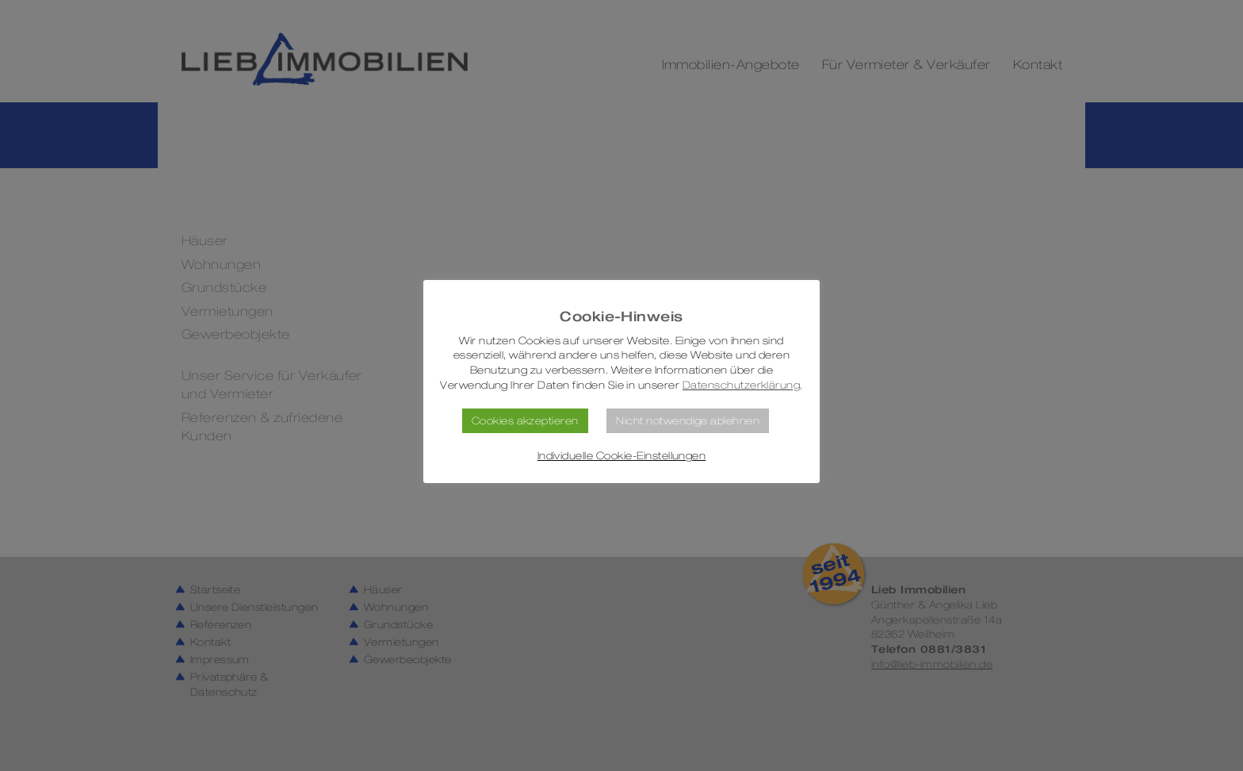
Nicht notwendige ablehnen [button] (687, 420)
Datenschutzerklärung (742, 385)
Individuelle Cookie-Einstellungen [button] (621, 456)
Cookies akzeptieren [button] (525, 420)
